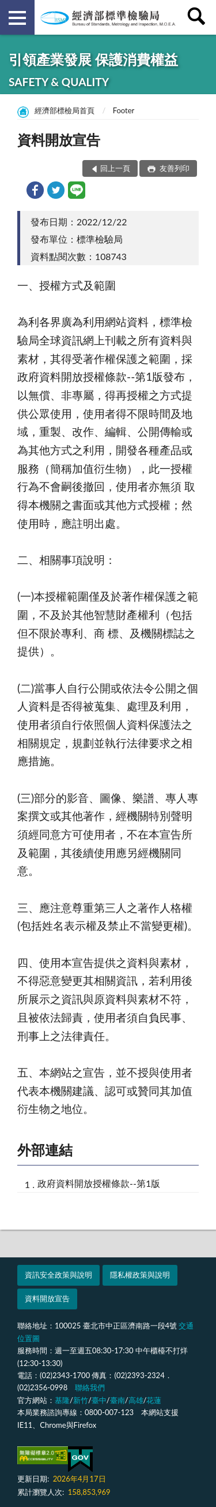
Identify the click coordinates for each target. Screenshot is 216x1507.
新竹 (80, 1400)
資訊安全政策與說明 (58, 1274)
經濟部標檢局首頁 (64, 110)
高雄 (135, 1400)
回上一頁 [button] (115, 168)
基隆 (62, 1400)
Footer (124, 110)
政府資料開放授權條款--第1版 (98, 1183)
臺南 (117, 1400)
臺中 (99, 1400)
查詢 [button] (198, 17)
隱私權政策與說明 (140, 1274)
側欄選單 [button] (17, 18)
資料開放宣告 (47, 1298)
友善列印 (174, 168)
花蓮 (153, 1400)
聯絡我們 (90, 1387)
